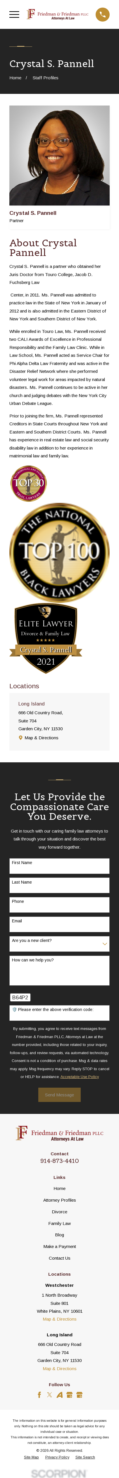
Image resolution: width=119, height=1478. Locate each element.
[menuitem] (31, 1457)
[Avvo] (59, 1395)
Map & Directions (41, 737)
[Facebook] (39, 1395)
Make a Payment (59, 1246)
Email (17, 921)
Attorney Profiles (59, 1200)
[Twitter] (49, 1395)
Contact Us (59, 1258)
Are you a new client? (32, 940)
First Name (22, 862)
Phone (18, 901)
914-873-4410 (59, 1160)
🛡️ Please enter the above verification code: (53, 1009)
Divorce (59, 1211)
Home (59, 1188)
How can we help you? (33, 960)
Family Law (59, 1223)
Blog (59, 1234)
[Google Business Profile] (69, 1395)
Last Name (22, 882)
